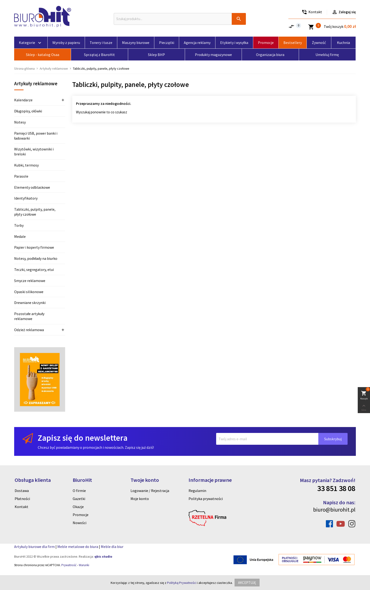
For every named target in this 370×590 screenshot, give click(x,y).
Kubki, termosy (26, 165)
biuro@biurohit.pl (334, 509)
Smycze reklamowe (29, 280)
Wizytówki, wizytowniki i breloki (34, 151)
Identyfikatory (26, 198)
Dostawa (22, 490)
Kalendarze (23, 100)
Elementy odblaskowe (32, 187)
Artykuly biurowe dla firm (34, 546)
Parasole (21, 176)
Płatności (22, 498)
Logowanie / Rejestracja (149, 490)
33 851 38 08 (336, 488)
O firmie (79, 490)
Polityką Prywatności (181, 583)
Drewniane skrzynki (30, 302)
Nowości (79, 522)
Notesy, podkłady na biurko (35, 258)
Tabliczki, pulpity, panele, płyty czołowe (34, 212)
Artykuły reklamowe (35, 84)
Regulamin (197, 490)
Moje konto (139, 498)
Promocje (80, 514)
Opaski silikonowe (28, 291)
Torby (19, 225)
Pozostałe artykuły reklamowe (29, 316)
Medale (20, 236)
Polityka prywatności (206, 498)
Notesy (20, 122)
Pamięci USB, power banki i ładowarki (35, 136)
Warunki (84, 565)
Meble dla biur (112, 546)
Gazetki (79, 498)
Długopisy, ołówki (28, 111)
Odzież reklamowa (29, 329)
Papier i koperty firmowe (34, 247)
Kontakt (21, 506)
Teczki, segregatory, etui (34, 269)
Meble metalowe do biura (77, 546)
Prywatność (68, 565)
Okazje (78, 506)
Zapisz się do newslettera (82, 437)
